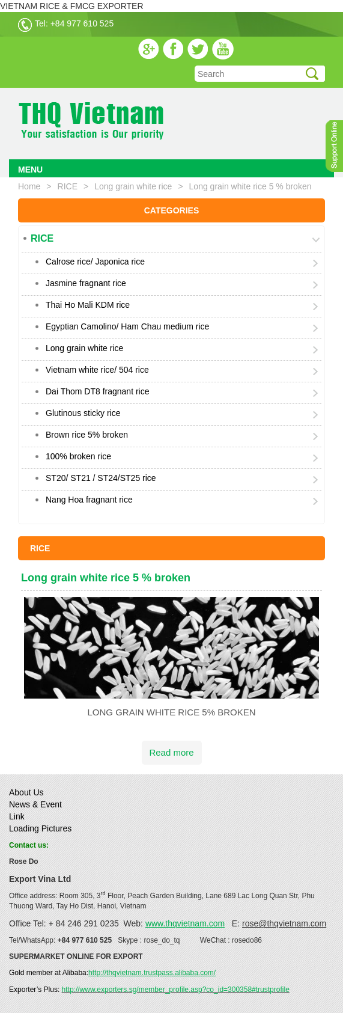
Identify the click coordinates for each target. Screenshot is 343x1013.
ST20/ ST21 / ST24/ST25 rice (101, 478)
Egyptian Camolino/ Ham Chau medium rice (127, 326)
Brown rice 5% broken (87, 434)
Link (17, 816)
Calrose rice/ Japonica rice (95, 261)
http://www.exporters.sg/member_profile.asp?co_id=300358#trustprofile (176, 989)
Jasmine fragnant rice (86, 283)
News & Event (35, 804)
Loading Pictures (40, 828)
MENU (30, 169)
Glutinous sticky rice (83, 413)
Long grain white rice (133, 186)
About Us (26, 792)
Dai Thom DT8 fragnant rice (97, 391)
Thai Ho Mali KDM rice (88, 305)
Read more (171, 752)
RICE (67, 186)
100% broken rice (78, 456)
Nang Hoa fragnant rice (89, 499)
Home (29, 186)
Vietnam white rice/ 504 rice (97, 370)
